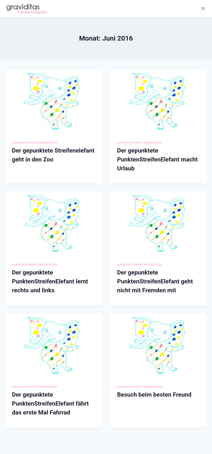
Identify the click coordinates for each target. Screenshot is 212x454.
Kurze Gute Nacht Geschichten (34, 142)
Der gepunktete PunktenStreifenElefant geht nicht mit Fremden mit (155, 281)
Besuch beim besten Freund (154, 394)
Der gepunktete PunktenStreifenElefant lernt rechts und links (50, 281)
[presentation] (53, 102)
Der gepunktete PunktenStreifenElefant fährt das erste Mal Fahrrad (50, 403)
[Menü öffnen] (203, 8)
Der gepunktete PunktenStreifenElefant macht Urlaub (157, 159)
